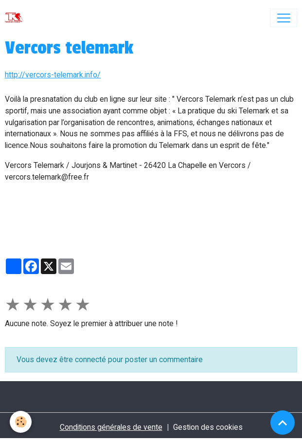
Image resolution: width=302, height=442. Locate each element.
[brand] (16, 18)
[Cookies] (21, 422)
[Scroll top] (282, 422)
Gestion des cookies (208, 427)
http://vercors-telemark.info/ (53, 74)
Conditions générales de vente (111, 427)
